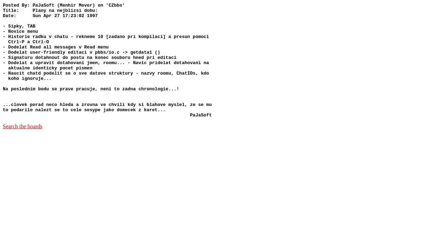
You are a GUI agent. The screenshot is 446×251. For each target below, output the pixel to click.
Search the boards (22, 149)
